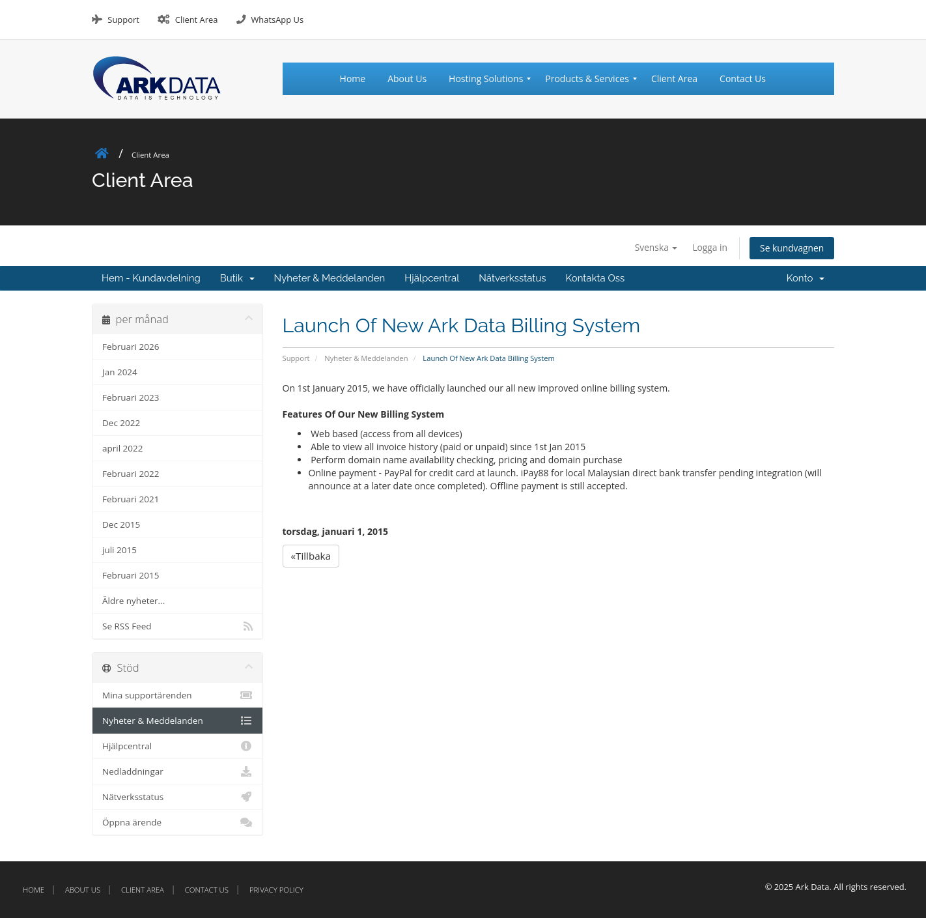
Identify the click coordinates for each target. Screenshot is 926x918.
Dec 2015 (121, 524)
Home (33, 890)
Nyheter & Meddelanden (330, 278)
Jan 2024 (119, 372)
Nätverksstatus (512, 278)
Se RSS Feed (177, 626)
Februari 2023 (130, 397)
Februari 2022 (130, 474)
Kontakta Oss (595, 278)
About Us (82, 890)
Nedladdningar (177, 771)
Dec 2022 (121, 423)
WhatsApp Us (277, 19)
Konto (805, 278)
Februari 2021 (130, 499)
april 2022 (122, 448)
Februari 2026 (130, 346)
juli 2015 (119, 550)
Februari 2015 (130, 575)
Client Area (196, 19)
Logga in (707, 247)
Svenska (653, 247)
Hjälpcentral (431, 278)
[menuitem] (358, 79)
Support (123, 19)
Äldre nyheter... (133, 601)
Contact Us (207, 890)
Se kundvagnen (791, 248)
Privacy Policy (276, 890)
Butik (237, 278)
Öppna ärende (177, 822)
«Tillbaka (311, 555)
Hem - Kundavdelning (151, 278)
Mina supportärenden (177, 695)
